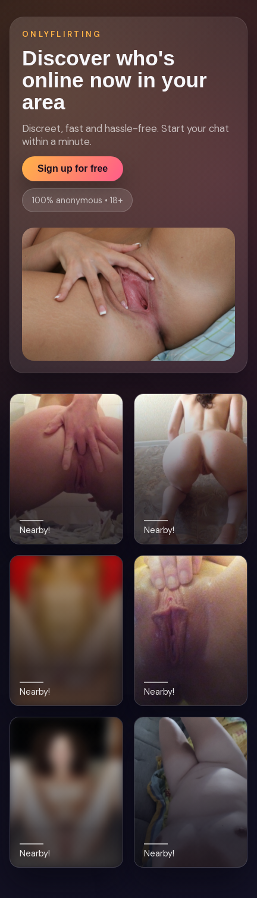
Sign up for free (72, 168)
